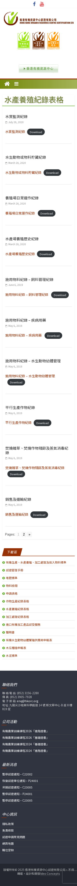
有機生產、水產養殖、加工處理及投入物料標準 (36, 562)
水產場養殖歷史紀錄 (22, 238)
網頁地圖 (8, 843)
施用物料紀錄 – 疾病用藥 (25, 320)
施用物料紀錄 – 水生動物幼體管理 (33, 360)
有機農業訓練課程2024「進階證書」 (25, 751)
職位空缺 (8, 850)
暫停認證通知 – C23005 (17, 800)
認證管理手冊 (14, 570)
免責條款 (8, 830)
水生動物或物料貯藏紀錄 (25, 157)
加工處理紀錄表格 (17, 617)
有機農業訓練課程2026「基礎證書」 (25, 738)
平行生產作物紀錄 (20, 407)
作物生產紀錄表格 (17, 601)
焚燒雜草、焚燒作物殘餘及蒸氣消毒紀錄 (36, 450)
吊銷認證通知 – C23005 (17, 787)
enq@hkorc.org (27, 701)
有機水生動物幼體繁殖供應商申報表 (29, 640)
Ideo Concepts (50, 873)
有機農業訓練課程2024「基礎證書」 (25, 744)
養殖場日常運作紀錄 (22, 197)
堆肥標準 (11, 578)
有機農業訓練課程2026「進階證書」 (25, 731)
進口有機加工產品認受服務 (23, 624)
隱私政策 (8, 824)
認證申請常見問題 (13, 837)
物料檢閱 (11, 586)
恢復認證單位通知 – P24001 (20, 781)
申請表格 (11, 593)
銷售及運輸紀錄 (18, 499)
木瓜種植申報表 (16, 648)
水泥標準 (11, 656)
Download (36, 132)
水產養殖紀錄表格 (17, 609)
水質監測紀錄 (16, 116)
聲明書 (10, 632)
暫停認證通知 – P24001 (17, 794)
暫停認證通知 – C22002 (17, 774)
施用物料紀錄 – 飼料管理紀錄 (29, 279)
